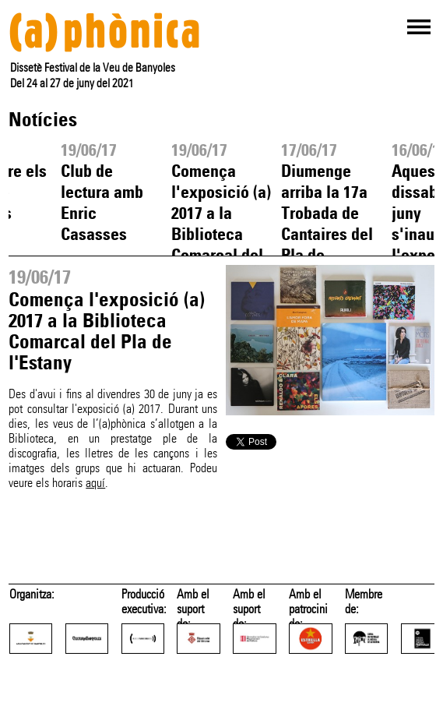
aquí (95, 482)
